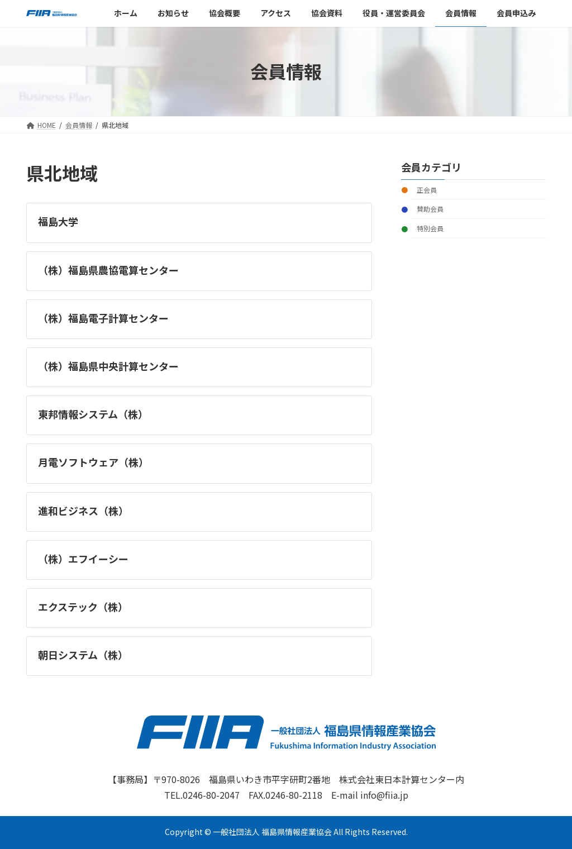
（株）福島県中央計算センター (108, 366)
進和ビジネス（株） (83, 510)
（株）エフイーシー (83, 558)
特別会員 (430, 228)
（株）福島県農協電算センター (108, 270)
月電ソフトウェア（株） (93, 462)
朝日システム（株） (83, 654)
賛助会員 (430, 208)
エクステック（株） (83, 606)
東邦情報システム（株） (93, 414)
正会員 (427, 189)
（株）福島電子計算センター (103, 318)
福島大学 (58, 221)
